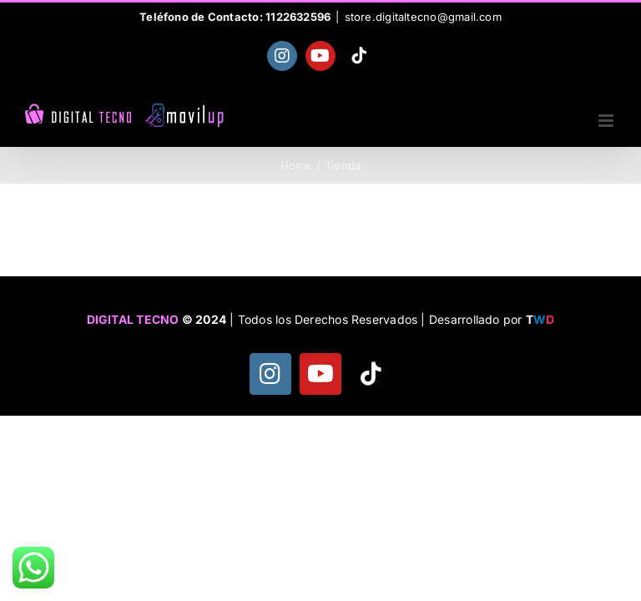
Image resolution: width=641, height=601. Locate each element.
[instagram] (270, 374)
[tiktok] (370, 374)
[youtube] (320, 374)
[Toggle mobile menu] (607, 120)
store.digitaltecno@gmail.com (423, 16)
